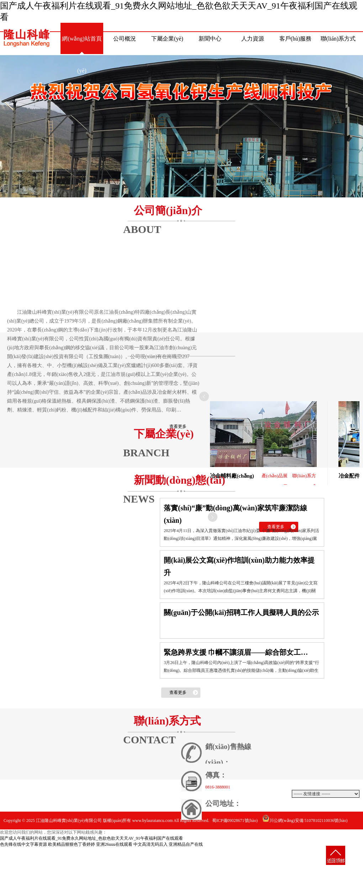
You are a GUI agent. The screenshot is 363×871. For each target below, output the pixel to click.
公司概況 (124, 39)
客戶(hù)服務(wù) (295, 45)
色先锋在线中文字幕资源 (23, 844)
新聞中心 (210, 39)
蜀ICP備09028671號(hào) (235, 820)
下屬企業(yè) (167, 39)
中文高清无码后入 (150, 844)
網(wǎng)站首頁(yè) (81, 45)
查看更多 (177, 426)
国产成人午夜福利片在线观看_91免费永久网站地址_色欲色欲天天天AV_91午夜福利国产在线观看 (91, 838)
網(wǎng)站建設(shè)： (286, 838)
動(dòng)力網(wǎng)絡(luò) (332, 838)
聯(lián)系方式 (338, 39)
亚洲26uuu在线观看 (114, 844)
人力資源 (252, 39)
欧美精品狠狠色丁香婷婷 (71, 844)
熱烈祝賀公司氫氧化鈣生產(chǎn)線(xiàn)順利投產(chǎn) (181, 126)
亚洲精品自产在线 (186, 844)
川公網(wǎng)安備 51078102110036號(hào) (305, 820)
